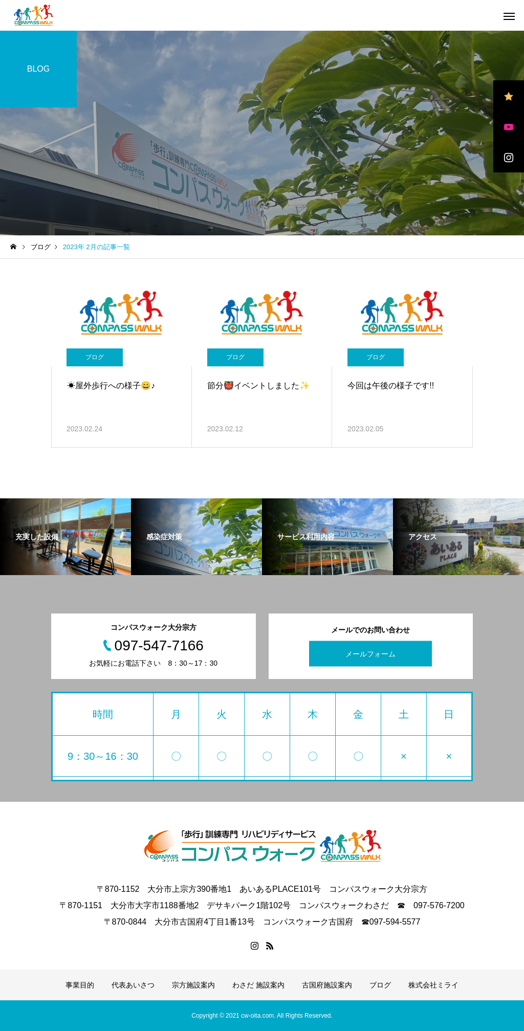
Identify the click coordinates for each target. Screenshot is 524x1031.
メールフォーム (370, 654)
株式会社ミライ (433, 985)
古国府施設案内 (327, 985)
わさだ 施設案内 (258, 985)
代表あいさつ (133, 985)
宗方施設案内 (193, 985)
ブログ (94, 357)
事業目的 (80, 985)
